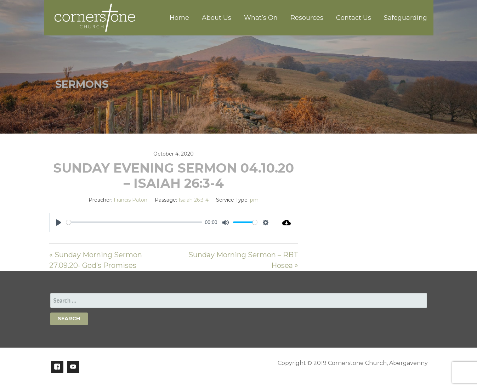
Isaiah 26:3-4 (193, 200)
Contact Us (353, 18)
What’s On (261, 18)
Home (179, 18)
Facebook (57, 367)
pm (254, 200)
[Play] (58, 222)
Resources (306, 18)
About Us (216, 18)
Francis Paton (130, 200)
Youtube (73, 367)
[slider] (134, 222)
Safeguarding (405, 18)
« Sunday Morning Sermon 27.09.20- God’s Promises (95, 260)
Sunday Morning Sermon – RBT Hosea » (243, 260)
